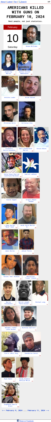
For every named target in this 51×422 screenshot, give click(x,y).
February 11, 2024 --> (38, 410)
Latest (9, 2)
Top (15, 2)
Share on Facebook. (25, 421)
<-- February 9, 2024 (12, 410)
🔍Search (22, 2)
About (3, 2)
